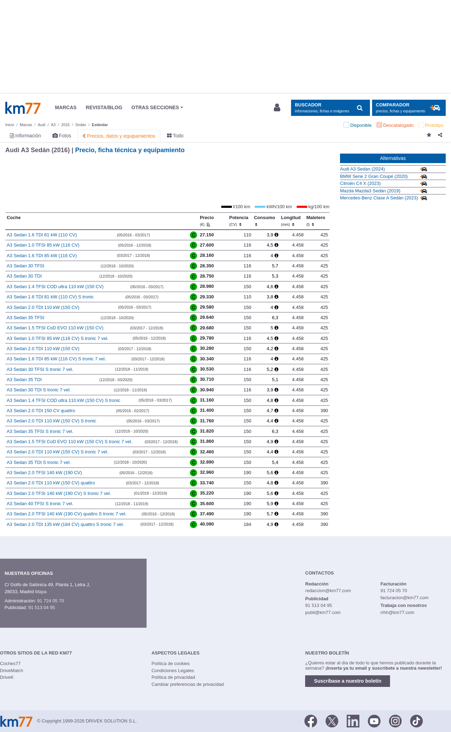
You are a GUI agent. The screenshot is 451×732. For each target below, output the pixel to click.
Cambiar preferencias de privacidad (188, 684)
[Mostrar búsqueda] (330, 108)
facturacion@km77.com (405, 597)
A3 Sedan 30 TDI (24, 276)
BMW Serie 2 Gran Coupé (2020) (374, 176)
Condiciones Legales (173, 670)
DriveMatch (11, 670)
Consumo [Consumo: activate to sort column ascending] (264, 221)
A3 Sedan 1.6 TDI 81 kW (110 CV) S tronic (50, 296)
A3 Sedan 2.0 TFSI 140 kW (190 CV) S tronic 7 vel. (59, 493)
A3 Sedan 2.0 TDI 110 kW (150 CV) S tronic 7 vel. (58, 451)
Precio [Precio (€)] (207, 221)
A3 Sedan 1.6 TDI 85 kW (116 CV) (42, 255)
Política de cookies (171, 663)
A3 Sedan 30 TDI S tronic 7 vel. (39, 389)
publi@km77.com (323, 612)
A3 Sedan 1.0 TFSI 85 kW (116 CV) (43, 245)
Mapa (41, 591)
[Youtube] (374, 721)
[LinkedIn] (353, 721)
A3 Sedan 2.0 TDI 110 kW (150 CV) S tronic (51, 420)
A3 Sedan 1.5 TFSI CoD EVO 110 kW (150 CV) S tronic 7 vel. (69, 441)
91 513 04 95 (41, 607)
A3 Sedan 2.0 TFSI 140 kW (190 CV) (44, 472)
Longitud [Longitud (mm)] (291, 221)
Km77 (23, 108)
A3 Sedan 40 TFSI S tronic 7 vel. (40, 503)
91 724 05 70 (50, 600)
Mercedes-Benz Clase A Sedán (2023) (379, 197)
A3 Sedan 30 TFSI (25, 265)
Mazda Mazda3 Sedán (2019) (370, 190)
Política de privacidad (173, 677)
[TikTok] (416, 721)
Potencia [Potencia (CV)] (238, 221)
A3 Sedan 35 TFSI (25, 317)
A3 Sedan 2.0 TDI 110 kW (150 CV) (43, 307)
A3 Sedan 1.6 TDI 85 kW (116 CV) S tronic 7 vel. (56, 358)
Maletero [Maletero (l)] (315, 221)
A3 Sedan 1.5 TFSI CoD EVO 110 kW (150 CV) (55, 327)
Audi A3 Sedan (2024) (362, 169)
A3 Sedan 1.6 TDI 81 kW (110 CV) (42, 234)
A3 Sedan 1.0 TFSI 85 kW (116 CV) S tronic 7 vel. (58, 338)
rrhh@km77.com (397, 612)
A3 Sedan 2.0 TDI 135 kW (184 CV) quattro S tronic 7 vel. (65, 524)
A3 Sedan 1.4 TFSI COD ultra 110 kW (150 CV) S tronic (64, 400)
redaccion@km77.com (328, 590)
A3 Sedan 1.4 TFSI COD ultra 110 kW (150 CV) (55, 286)
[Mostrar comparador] (409, 108)
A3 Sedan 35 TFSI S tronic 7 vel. (40, 431)
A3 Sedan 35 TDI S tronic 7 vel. (39, 462)
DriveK (7, 677)
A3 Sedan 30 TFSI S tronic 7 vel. (40, 369)
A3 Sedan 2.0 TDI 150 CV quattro (41, 410)
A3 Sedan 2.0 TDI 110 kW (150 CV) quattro (51, 482)
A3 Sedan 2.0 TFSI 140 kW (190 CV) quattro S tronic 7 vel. (66, 513)
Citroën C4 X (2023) (360, 183)
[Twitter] (332, 721)
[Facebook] (310, 721)
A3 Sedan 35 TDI (24, 379)
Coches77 (10, 663)
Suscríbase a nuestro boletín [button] (347, 681)
